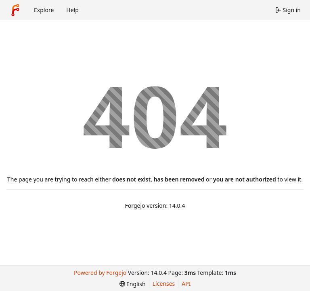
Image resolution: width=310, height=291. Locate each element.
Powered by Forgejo (100, 272)
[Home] (15, 10)
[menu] (132, 284)
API (186, 283)
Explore (44, 10)
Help (72, 10)
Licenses (164, 283)
